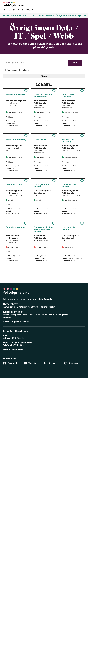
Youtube (30, 363)
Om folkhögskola (29, 10)
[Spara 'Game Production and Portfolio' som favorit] (54, 90)
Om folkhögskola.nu (13, 349)
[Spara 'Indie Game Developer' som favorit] (82, 90)
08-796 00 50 (17, 345)
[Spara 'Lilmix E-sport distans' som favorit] (82, 180)
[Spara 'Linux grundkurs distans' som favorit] (54, 180)
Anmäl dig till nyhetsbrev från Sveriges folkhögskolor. (29, 307)
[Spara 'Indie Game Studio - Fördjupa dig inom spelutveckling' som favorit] (26, 90)
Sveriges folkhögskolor (41, 299)
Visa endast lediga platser (18, 70)
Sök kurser (7, 10)
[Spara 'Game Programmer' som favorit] (26, 223)
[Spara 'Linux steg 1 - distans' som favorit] (82, 223)
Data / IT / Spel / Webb (42, 15)
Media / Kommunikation (16, 15)
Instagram (71, 363)
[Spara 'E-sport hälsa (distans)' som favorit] (82, 135)
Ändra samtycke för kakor (16, 322)
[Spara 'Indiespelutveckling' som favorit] (26, 135)
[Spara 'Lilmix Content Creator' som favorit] (26, 180)
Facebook (10, 363)
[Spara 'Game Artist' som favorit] (54, 135)
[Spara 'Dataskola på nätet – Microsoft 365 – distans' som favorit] (54, 223)
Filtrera (44, 76)
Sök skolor (16, 10)
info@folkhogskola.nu (21, 342)
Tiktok (49, 363)
